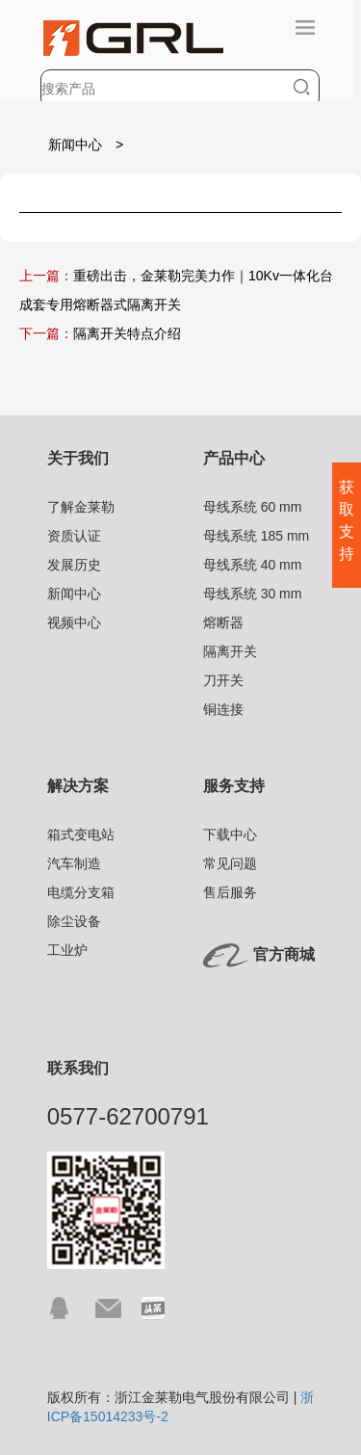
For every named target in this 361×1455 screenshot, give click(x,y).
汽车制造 (74, 863)
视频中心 (74, 622)
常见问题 (230, 863)
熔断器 (223, 622)
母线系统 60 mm (252, 507)
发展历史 (74, 564)
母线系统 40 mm (252, 564)
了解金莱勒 (81, 507)
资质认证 (74, 535)
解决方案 (78, 786)
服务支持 (234, 786)
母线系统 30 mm (252, 593)
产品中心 (234, 458)
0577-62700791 (128, 1116)
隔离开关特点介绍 (127, 333)
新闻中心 (75, 144)
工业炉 (67, 950)
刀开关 (223, 680)
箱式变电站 (81, 834)
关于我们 (78, 458)
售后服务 (230, 892)
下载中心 (230, 834)
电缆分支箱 (81, 892)
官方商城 (284, 954)
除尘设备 (74, 921)
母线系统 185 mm (256, 535)
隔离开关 (230, 651)
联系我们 (78, 1068)
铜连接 (223, 709)
